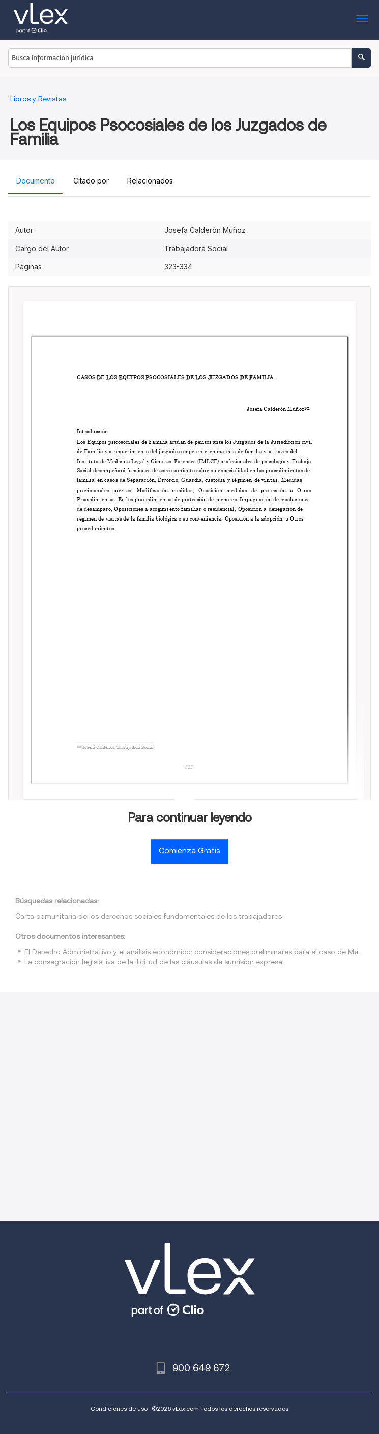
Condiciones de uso (119, 1408)
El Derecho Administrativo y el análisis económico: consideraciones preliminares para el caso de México (198, 952)
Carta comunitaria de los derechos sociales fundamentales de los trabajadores (148, 916)
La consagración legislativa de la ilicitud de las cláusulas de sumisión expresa (153, 962)
